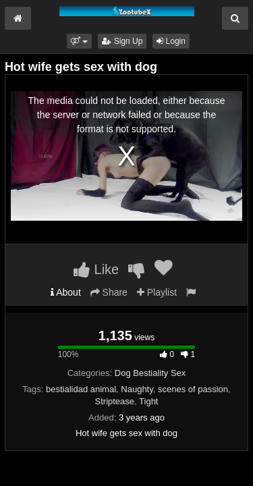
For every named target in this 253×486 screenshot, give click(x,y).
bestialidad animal (81, 389)
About (66, 292)
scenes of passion (193, 389)
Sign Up (122, 41)
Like (96, 269)
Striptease (115, 401)
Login (171, 41)
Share (109, 292)
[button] (79, 41)
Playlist (157, 292)
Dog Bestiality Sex (150, 373)
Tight (148, 401)
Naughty (136, 389)
